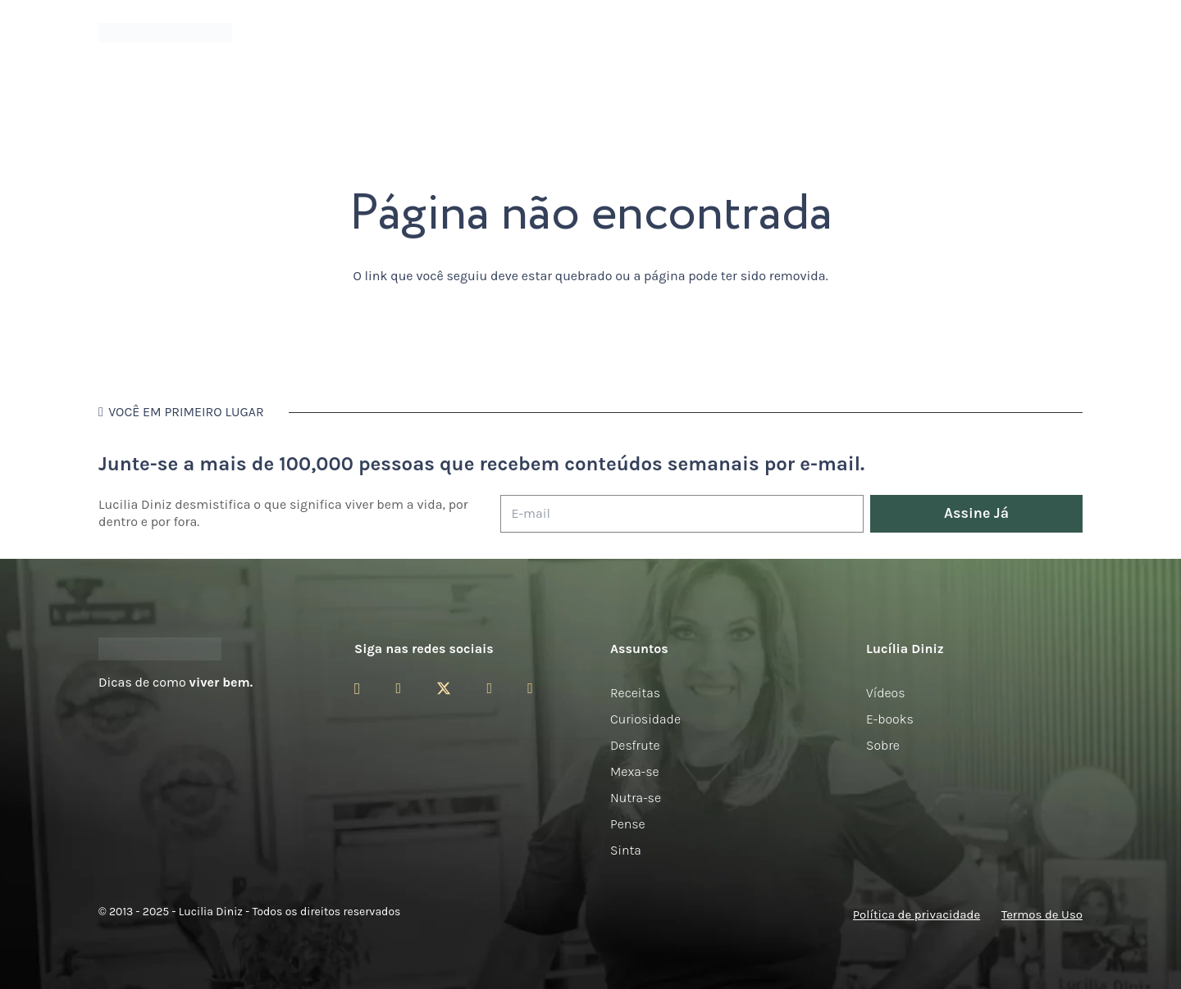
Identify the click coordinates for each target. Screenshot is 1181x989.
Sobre (883, 745)
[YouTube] (489, 688)
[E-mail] (682, 514)
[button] (1073, 33)
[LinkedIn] (530, 688)
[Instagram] (357, 689)
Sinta (625, 850)
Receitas (635, 693)
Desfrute (635, 745)
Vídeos (885, 693)
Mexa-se (634, 771)
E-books (890, 719)
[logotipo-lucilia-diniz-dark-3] (165, 33)
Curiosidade (645, 719)
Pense (627, 824)
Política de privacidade (916, 914)
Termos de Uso (1042, 914)
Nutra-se (635, 797)
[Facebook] (398, 688)
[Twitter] (443, 688)
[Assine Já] (976, 514)
